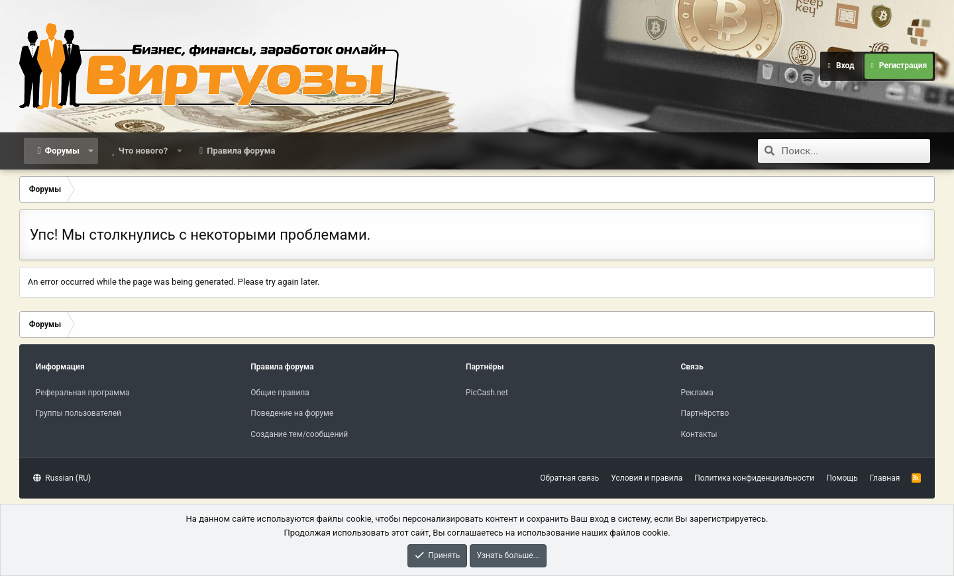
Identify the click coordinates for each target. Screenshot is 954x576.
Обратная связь (569, 478)
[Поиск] (856, 151)
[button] (91, 151)
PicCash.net (487, 392)
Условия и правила (646, 478)
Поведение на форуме (291, 413)
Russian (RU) (62, 478)
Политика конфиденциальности (754, 478)
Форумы (62, 151)
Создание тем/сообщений (299, 434)
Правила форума (241, 151)
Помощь (842, 478)
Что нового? (143, 151)
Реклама (696, 392)
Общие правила (279, 392)
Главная (885, 478)
